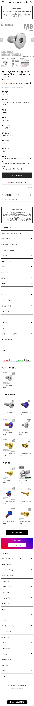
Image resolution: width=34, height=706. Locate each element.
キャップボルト (5, 255)
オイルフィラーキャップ (7, 250)
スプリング (4, 328)
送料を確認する (19, 87)
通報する (30, 188)
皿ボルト (3, 283)
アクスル (3, 345)
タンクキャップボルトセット (9, 244)
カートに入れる (17, 175)
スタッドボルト (5, 323)
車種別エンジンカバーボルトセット (11, 233)
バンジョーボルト (6, 306)
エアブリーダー (5, 311)
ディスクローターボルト (8, 300)
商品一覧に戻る (17, 533)
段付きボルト (5, 278)
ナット (3, 289)
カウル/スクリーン (6, 339)
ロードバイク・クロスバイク (9, 334)
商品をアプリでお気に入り (17, 182)
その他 (3, 351)
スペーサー (4, 317)
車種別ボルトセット (7, 239)
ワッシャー (4, 295)
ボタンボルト (5, 267)
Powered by (17, 688)
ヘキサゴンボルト (6, 261)
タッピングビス (5, 272)
